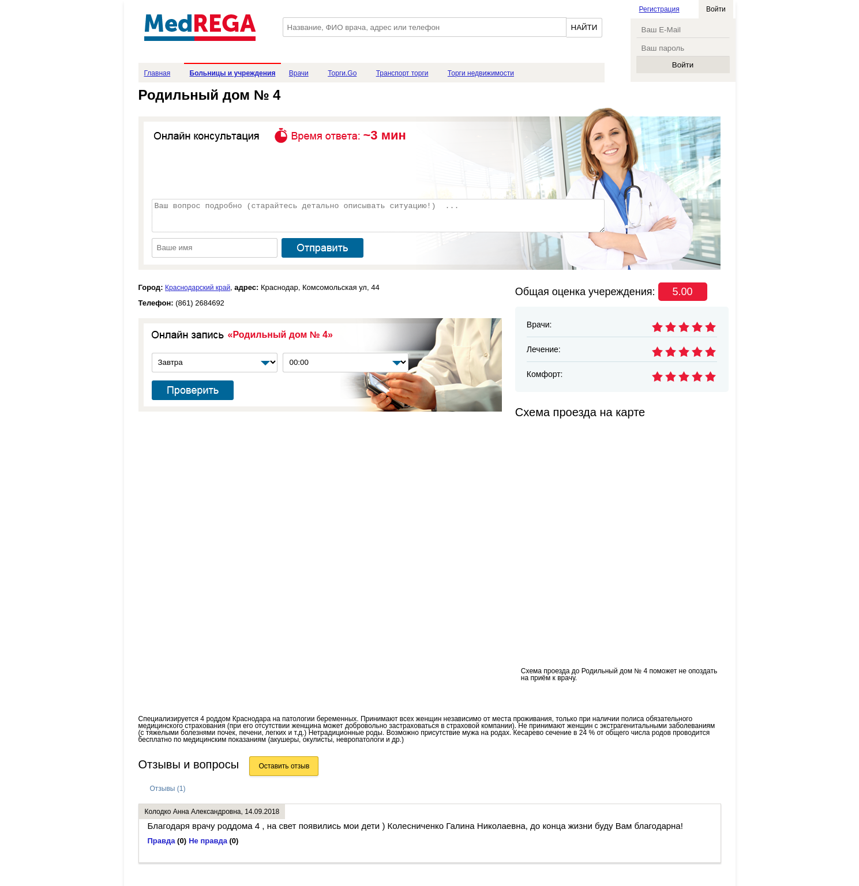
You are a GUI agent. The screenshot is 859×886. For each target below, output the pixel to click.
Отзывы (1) (168, 789)
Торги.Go (342, 73)
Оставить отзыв (283, 766)
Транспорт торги (402, 73)
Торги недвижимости (481, 73)
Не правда (213, 840)
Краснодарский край (197, 288)
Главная (157, 73)
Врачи (299, 73)
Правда (167, 840)
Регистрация (659, 9)
